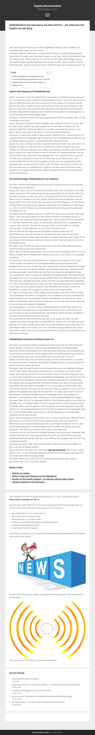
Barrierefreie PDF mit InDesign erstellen (26, 519)
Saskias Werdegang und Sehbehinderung (27, 76)
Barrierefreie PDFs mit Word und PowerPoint (28, 513)
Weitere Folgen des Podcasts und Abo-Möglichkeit (34, 476)
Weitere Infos (17, 85)
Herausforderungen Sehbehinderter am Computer (31, 79)
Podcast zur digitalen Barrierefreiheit (43, 660)
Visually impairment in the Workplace (28, 482)
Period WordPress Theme (40, 732)
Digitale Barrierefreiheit (47, 5)
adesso (28, 536)
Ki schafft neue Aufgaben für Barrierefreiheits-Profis (31, 691)
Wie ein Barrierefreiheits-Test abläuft (25, 679)
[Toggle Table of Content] (47, 73)
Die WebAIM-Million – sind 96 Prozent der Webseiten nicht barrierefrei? (38, 702)
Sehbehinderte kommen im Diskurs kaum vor (29, 82)
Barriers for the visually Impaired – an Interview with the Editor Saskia (43, 479)
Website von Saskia (20, 473)
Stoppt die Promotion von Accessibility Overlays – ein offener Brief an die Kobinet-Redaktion (46, 685)
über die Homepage (57, 450)
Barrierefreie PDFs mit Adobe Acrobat (26, 516)
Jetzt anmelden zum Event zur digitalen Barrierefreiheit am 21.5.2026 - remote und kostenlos (44, 497)
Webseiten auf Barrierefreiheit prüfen (26, 525)
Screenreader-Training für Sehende (25, 528)
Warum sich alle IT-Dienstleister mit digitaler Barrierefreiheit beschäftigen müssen (42, 696)
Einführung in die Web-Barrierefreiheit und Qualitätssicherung (35, 522)
